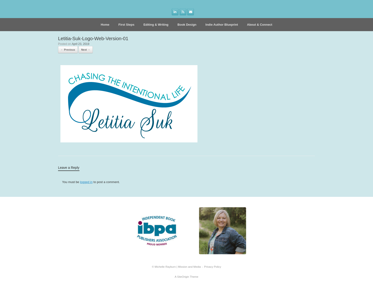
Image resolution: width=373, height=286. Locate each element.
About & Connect (259, 24)
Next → (85, 49)
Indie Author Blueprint (222, 24)
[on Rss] (183, 12)
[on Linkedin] (175, 12)
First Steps (126, 24)
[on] (198, 12)
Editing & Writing (155, 24)
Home (105, 24)
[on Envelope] (190, 12)
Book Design (186, 24)
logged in (86, 182)
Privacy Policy (212, 266)
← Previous (68, 49)
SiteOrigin (183, 276)
